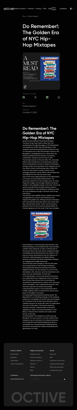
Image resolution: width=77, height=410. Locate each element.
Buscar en (53, 354)
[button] (20, 9)
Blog (50, 8)
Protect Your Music (36, 357)
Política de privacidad (56, 367)
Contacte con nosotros (57, 360)
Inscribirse (63, 8)
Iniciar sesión (54, 8)
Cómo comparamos (17, 364)
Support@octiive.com (17, 379)
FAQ (44, 8)
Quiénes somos (35, 354)
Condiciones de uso (56, 370)
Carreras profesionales (57, 364)
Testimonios (14, 360)
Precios (32, 367)
